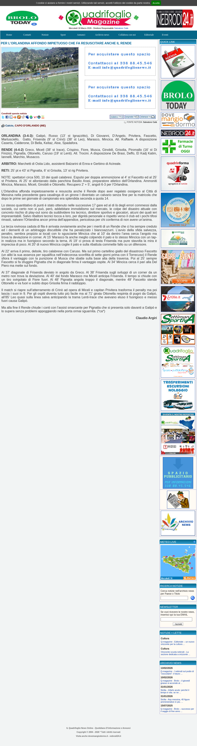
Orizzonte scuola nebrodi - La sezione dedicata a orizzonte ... (175, 653)
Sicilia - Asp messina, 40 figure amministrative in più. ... (175, 700)
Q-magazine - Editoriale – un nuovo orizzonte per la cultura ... (177, 643)
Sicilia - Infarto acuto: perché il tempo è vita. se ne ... (175, 691)
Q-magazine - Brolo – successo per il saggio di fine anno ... (177, 710)
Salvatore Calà (121, 28)
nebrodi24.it (115, 736)
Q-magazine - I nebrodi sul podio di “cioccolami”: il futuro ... (177, 672)
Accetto (156, 3)
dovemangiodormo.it (98, 736)
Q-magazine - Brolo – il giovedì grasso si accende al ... (175, 681)
